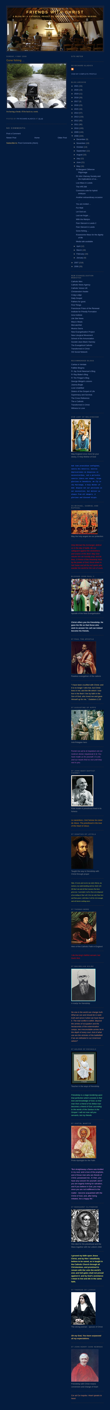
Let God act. (81, 212)
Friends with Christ (55, 12)
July (79, 158)
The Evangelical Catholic (81, 345)
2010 (76, 128)
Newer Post (11, 138)
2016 (76, 105)
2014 (76, 113)
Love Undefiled (77, 388)
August (80, 155)
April (79, 246)
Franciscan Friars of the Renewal (85, 308)
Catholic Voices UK (79, 288)
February (81, 254)
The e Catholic (77, 401)
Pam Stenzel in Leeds (85, 227)
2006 (76, 266)
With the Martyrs (83, 219)
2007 (76, 262)
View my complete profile (84, 74)
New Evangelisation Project (83, 332)
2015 (76, 109)
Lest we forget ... (83, 215)
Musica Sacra (77, 328)
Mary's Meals (76, 322)
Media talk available (84, 241)
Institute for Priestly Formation (84, 311)
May (79, 166)
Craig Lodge (76, 295)
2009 (76, 132)
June (79, 162)
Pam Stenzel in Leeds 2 (86, 223)
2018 (76, 97)
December (81, 139)
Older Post (62, 138)
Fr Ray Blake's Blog (79, 374)
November (81, 143)
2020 (76, 90)
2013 (76, 117)
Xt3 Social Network (79, 352)
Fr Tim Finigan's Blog (80, 378)
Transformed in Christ (80, 349)
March (79, 250)
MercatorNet (76, 325)
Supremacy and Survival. (82, 395)
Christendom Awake (79, 291)
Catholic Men (76, 281)
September (81, 151)
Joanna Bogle (77, 385)
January (80, 258)
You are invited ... (83, 204)
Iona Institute (76, 315)
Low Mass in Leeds (84, 183)
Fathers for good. (78, 301)
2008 (76, 136)
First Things (76, 305)
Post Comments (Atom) (28, 143)
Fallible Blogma (77, 368)
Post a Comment (13, 133)
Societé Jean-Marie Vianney (83, 342)
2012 (76, 120)
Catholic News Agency (80, 285)
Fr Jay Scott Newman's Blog (83, 371)
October (80, 147)
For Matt (79, 208)
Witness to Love (78, 408)
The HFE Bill (81, 187)
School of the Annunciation (82, 338)
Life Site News (77, 318)
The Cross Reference (80, 398)
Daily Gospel (76, 298)
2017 (76, 101)
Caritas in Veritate (78, 364)
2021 (76, 86)
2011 (76, 124)
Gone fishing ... (82, 231)
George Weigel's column (81, 381)
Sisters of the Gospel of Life (83, 391)
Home (37, 138)
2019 (76, 94)
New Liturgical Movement (82, 335)
